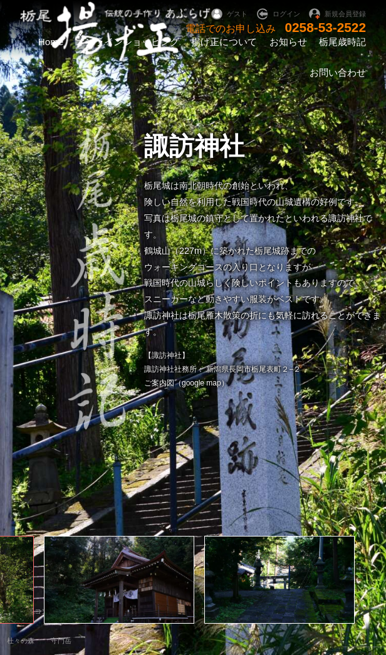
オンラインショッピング (127, 41)
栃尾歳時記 (342, 41)
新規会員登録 (345, 14)
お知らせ (288, 41)
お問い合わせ (338, 72)
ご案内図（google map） (186, 383)
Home (51, 41)
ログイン (286, 14)
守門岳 (61, 640)
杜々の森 (20, 640)
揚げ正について (224, 41)
